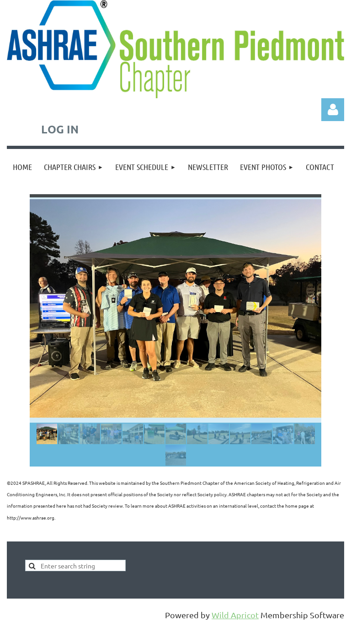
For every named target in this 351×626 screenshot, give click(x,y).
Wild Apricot (235, 615)
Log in (332, 109)
